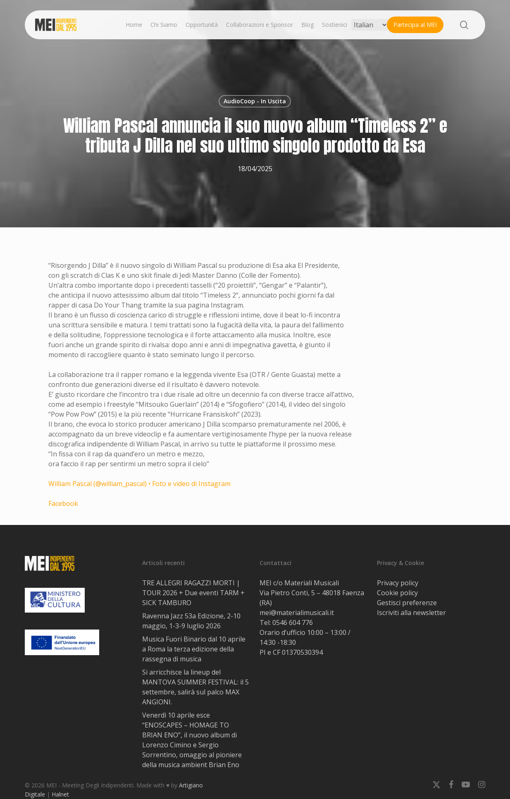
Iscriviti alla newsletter (411, 612)
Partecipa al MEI (415, 25)
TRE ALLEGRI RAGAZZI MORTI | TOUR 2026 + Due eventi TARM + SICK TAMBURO (193, 592)
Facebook (63, 503)
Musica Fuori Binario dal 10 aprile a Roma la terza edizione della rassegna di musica (193, 648)
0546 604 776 (292, 622)
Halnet (60, 794)
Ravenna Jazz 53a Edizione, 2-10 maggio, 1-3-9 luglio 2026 (191, 620)
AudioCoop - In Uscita (255, 101)
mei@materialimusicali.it (297, 612)
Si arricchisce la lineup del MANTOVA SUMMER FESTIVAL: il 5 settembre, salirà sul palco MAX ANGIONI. (195, 687)
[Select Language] (369, 25)
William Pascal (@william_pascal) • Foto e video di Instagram (139, 483)
